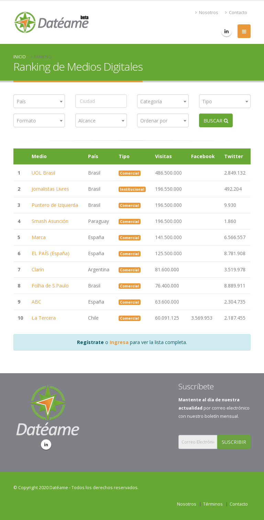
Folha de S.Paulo (50, 285)
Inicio (19, 56)
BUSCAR (216, 120)
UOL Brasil (43, 172)
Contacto (236, 12)
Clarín (38, 269)
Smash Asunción (50, 221)
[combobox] (39, 101)
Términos (213, 504)
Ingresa (119, 342)
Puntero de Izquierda (55, 205)
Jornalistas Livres (50, 189)
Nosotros (206, 12)
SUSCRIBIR (234, 442)
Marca (39, 237)
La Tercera (44, 318)
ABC (36, 301)
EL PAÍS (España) (50, 253)
